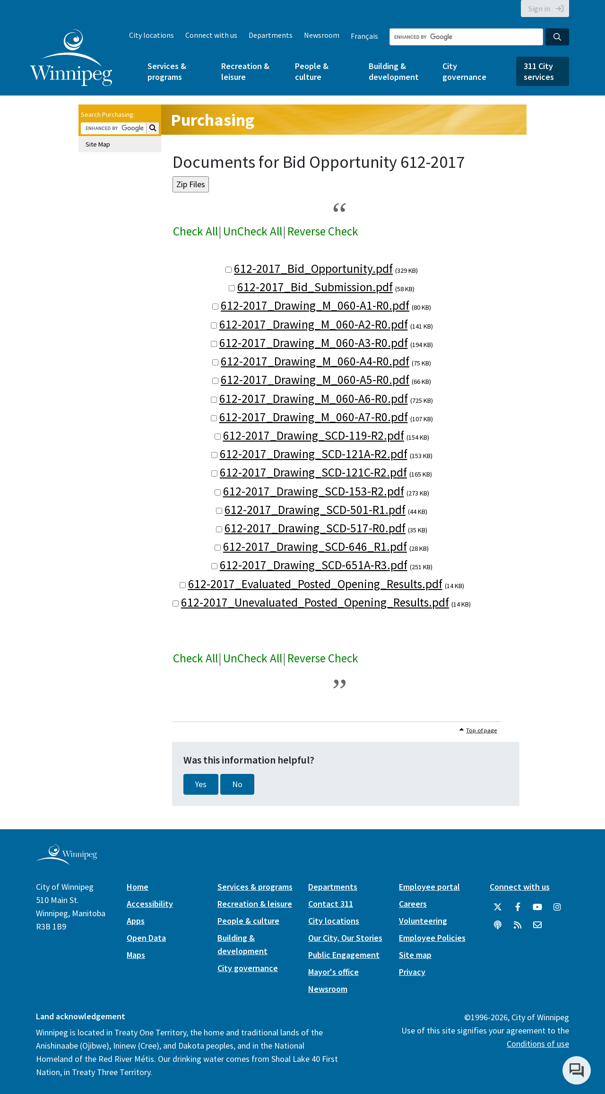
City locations (151, 35)
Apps (136, 920)
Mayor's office (333, 971)
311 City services (539, 71)
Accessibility (150, 903)
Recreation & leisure (245, 71)
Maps (136, 954)
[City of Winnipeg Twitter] (498, 907)
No (237, 784)
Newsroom (321, 35)
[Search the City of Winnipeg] (466, 36)
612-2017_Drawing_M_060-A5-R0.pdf (315, 379)
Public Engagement (344, 954)
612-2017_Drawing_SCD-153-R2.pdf (313, 491)
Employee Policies (432, 937)
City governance (464, 71)
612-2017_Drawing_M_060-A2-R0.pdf (313, 324)
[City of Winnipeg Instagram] (557, 907)
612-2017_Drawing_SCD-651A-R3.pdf (313, 565)
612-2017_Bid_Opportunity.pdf (313, 268)
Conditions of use (538, 1043)
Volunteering (423, 920)
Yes (201, 784)
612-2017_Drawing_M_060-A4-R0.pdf (315, 361)
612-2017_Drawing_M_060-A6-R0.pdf (313, 398)
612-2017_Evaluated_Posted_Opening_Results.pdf (315, 583)
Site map (415, 954)
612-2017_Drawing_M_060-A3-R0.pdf (313, 342)
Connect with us (211, 35)
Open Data (146, 937)
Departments (271, 35)
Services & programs (166, 71)
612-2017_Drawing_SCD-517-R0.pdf (315, 528)
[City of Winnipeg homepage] (66, 861)
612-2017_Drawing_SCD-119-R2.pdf (313, 435)
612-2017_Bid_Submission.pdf (315, 287)
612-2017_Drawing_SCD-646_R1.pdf (315, 546)
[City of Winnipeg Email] (537, 925)
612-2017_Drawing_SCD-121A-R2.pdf (313, 453)
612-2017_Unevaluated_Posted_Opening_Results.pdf (315, 602)
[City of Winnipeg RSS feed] (518, 925)
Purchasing (212, 119)
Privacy (412, 971)
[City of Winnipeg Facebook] (518, 907)
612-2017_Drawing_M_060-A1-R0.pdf (315, 305)
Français (364, 36)
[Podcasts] (498, 925)
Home (137, 886)
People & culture (311, 71)
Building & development (394, 71)
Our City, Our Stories (345, 937)
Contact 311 (330, 903)
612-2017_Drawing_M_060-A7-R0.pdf (313, 417)
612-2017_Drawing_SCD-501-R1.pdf (315, 509)
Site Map (98, 144)
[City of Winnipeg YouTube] (537, 907)
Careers (413, 903)
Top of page (481, 730)
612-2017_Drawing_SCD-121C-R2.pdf (313, 472)
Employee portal (429, 886)
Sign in (539, 8)
